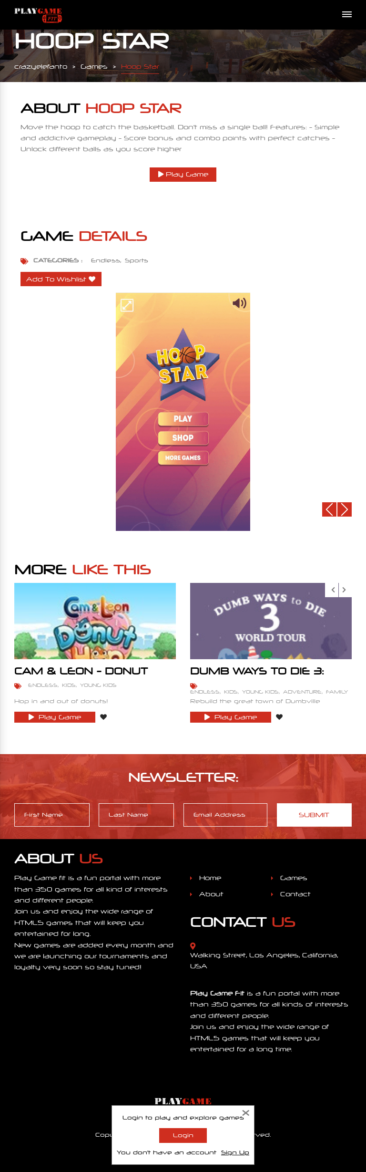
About (211, 894)
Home (210, 878)
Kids (69, 685)
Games (293, 878)
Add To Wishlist (56, 279)
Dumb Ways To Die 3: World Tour (257, 675)
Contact (295, 894)
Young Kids (98, 685)
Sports (136, 260)
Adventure (302, 692)
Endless (105, 260)
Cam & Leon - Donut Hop (81, 675)
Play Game (183, 174)
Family (337, 692)
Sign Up (235, 1152)
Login (183, 1135)
